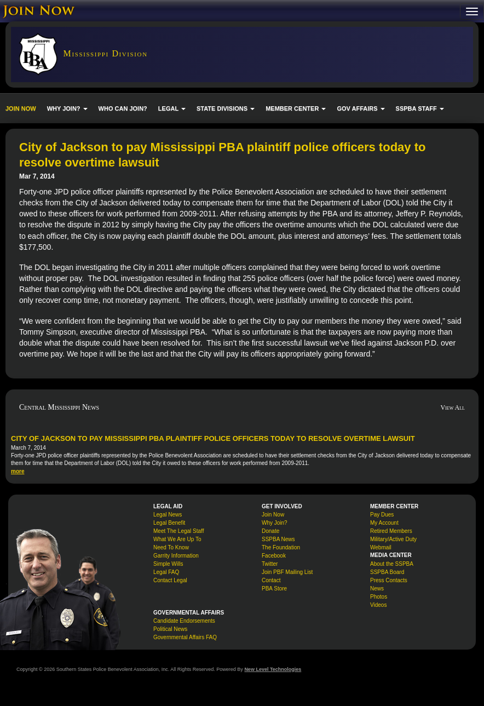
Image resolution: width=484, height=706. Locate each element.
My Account (384, 523)
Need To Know (171, 547)
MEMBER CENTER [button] (296, 108)
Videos (378, 605)
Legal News (167, 515)
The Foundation (281, 547)
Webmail (380, 547)
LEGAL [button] (172, 108)
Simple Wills (168, 564)
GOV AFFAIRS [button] (360, 108)
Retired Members (391, 531)
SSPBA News (278, 539)
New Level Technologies (272, 669)
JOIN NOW (20, 108)
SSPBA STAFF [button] (420, 108)
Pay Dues (382, 515)
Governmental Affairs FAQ (185, 637)
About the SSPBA (391, 564)
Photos (378, 597)
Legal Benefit (169, 523)
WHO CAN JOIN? (123, 108)
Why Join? (274, 523)
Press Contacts (388, 580)
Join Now (273, 515)
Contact (271, 580)
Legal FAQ (166, 572)
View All (452, 407)
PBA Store (274, 589)
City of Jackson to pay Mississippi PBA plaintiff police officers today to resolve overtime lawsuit (213, 438)
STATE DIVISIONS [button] (226, 108)
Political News (170, 629)
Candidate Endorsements (184, 621)
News (377, 589)
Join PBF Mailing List (287, 572)
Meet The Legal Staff (178, 531)
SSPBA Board (387, 572)
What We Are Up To (177, 539)
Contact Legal (170, 580)
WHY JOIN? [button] (67, 108)
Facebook (274, 556)
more (17, 471)
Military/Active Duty (393, 539)
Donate (270, 531)
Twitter (270, 564)
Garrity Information (176, 556)
